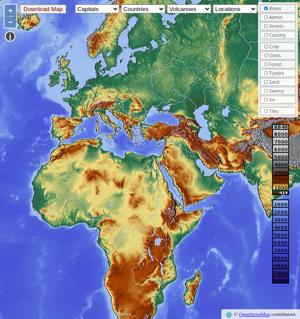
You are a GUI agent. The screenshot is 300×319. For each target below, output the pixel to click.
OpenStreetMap (254, 314)
